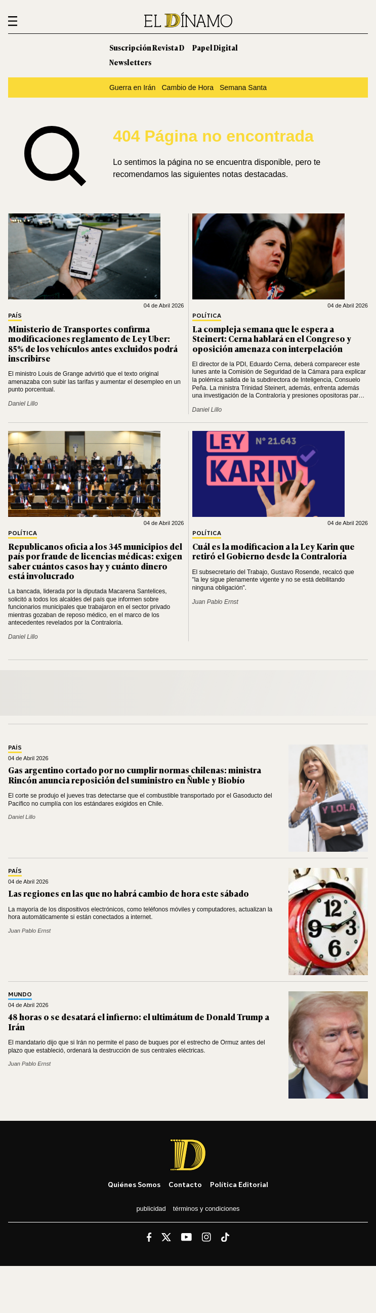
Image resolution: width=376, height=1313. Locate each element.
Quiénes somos (134, 1184)
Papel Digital (215, 47)
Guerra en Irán (132, 87)
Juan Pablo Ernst (215, 601)
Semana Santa (243, 87)
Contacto (185, 1184)
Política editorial (239, 1184)
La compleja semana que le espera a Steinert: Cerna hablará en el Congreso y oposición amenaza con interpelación (271, 338)
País (15, 316)
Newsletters (130, 62)
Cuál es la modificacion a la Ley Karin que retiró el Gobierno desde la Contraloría (273, 551)
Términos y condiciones (206, 1208)
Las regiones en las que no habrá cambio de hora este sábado (128, 893)
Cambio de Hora (187, 87)
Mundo (20, 994)
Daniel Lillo (23, 403)
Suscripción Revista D (146, 47)
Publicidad (150, 1208)
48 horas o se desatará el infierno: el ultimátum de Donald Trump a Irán (138, 1021)
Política (206, 316)
